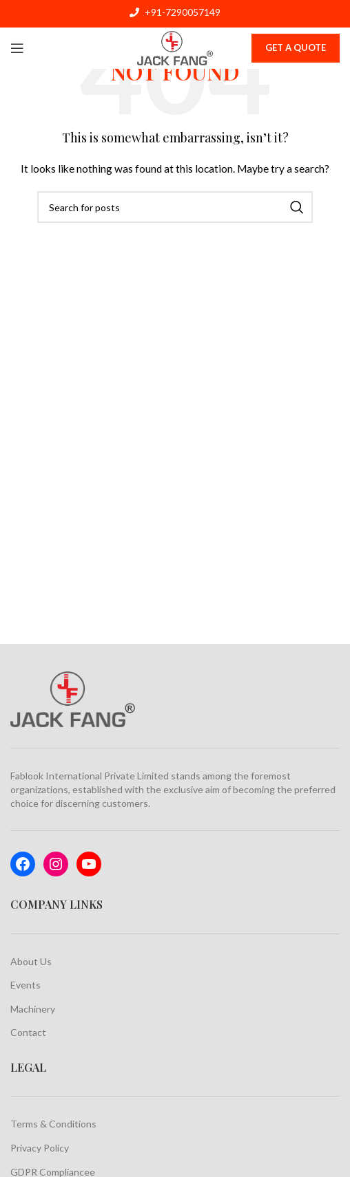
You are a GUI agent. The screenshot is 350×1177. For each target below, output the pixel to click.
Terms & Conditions (53, 1124)
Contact (28, 1032)
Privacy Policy (39, 1148)
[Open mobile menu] (17, 48)
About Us (31, 961)
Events (25, 985)
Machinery (32, 1009)
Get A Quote (295, 47)
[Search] (175, 207)
